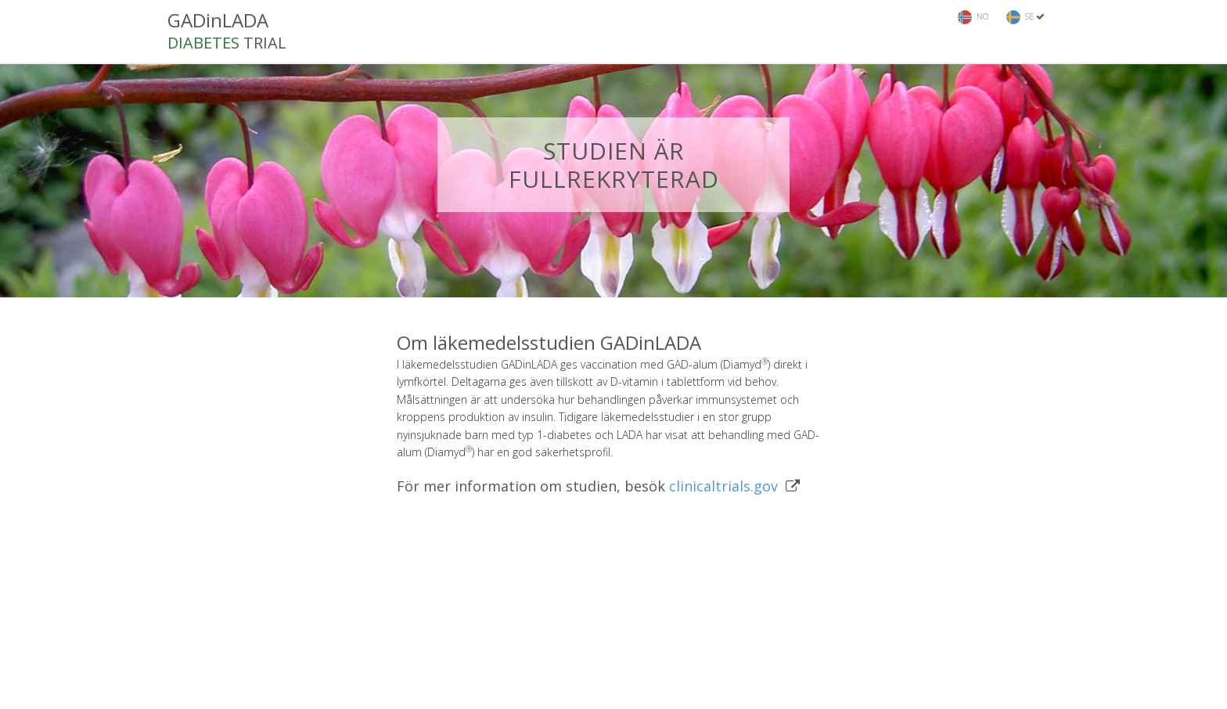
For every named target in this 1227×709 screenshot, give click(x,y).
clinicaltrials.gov (723, 486)
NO (973, 17)
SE (1025, 17)
